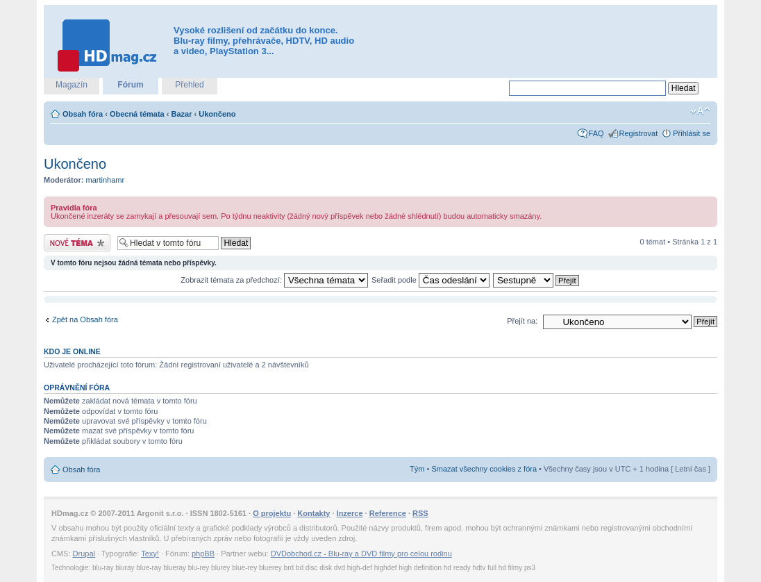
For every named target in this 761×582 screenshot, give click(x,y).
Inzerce (350, 513)
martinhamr (105, 180)
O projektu (272, 513)
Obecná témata (137, 114)
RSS (420, 513)
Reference (387, 513)
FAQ (596, 133)
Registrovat (638, 133)
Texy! (150, 553)
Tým (417, 469)
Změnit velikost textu (700, 111)
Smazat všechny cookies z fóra (484, 469)
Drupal (84, 553)
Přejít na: (522, 321)
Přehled (189, 85)
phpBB (203, 553)
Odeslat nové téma (77, 242)
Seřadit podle (430, 280)
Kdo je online (72, 351)
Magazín (71, 85)
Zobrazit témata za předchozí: (274, 280)
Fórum (130, 85)
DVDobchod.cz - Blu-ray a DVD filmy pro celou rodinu (361, 553)
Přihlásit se (691, 133)
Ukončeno (217, 114)
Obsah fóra (82, 114)
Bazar (182, 114)
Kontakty (313, 513)
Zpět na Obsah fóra (85, 319)
